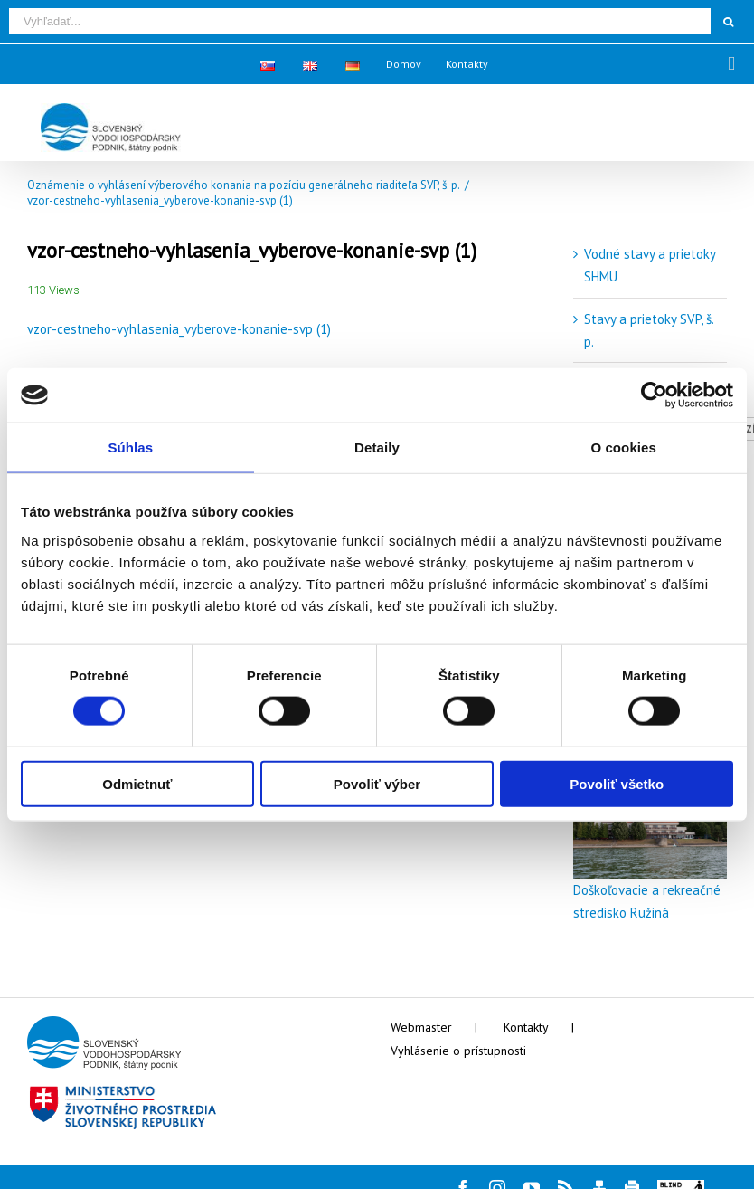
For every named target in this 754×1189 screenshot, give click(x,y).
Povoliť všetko (617, 783)
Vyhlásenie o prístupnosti (458, 1050)
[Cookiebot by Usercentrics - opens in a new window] (654, 395)
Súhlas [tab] (130, 447)
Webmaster (421, 1027)
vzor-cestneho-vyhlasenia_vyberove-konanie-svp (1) (179, 329)
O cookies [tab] (623, 447)
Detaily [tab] (377, 447)
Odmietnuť (137, 783)
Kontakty (526, 1027)
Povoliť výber (377, 783)
